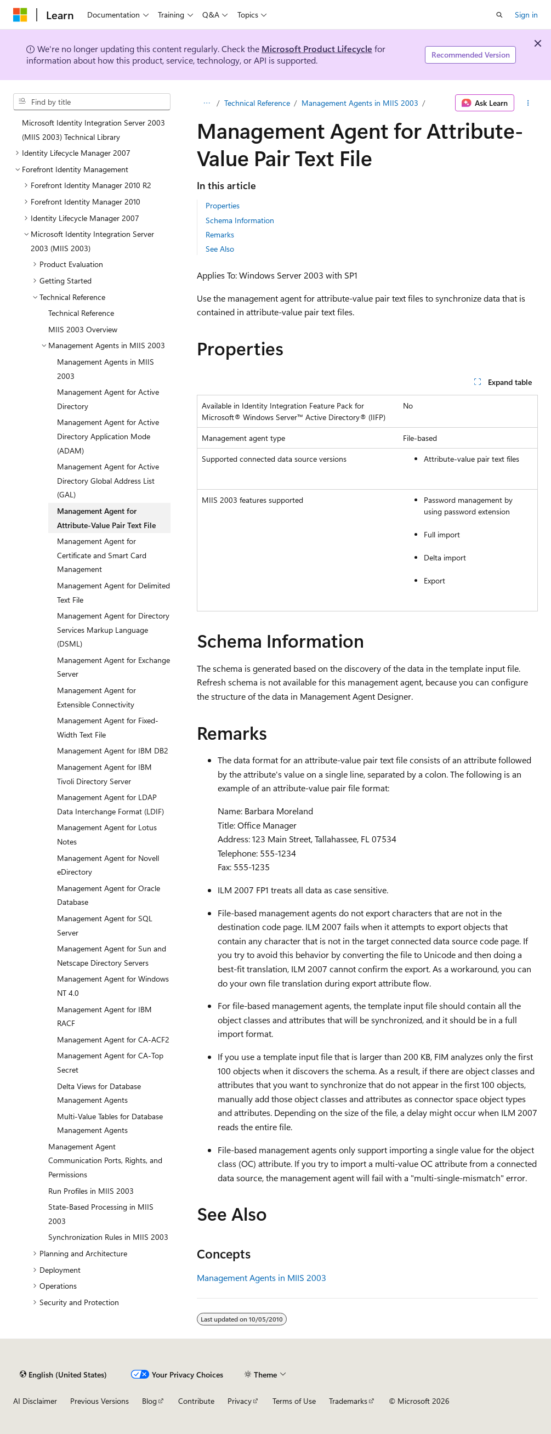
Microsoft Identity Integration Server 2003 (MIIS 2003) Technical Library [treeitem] (93, 129)
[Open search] (499, 15)
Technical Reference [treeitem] (81, 313)
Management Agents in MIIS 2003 (360, 103)
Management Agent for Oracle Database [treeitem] (108, 895)
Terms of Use (294, 1401)
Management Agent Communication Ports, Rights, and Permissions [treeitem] (105, 1160)
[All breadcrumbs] (206, 103)
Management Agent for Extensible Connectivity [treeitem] (96, 697)
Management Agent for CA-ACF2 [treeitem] (113, 1039)
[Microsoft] (20, 15)
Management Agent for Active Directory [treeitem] (108, 399)
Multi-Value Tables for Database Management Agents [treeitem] (110, 1123)
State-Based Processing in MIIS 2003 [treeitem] (101, 1213)
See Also (220, 248)
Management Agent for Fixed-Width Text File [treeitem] (107, 727)
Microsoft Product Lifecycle (317, 48)
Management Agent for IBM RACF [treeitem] (104, 1016)
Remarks (220, 234)
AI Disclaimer (35, 1401)
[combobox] (92, 102)
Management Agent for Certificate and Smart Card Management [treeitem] (101, 555)
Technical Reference (257, 103)
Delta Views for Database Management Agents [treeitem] (99, 1093)
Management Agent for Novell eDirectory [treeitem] (108, 865)
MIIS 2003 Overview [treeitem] (82, 329)
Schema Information (240, 220)
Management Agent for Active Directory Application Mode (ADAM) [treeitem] (108, 436)
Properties (223, 205)
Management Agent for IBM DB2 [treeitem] (112, 750)
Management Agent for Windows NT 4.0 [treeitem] (113, 985)
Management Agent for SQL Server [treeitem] (104, 925)
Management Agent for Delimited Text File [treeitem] (113, 592)
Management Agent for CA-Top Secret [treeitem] (110, 1062)
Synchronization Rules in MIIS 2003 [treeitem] (108, 1237)
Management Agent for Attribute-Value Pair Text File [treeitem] (106, 518)
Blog (149, 1401)
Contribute (196, 1401)
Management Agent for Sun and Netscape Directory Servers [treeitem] (111, 955)
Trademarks (348, 1401)
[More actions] (528, 103)
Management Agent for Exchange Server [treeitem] (113, 667)
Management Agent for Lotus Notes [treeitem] (107, 834)
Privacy (240, 1401)
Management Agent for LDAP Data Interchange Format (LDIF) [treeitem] (110, 804)
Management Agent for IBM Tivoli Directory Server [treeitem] (104, 774)
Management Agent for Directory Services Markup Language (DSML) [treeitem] (113, 629)
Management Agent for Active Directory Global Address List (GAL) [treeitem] (108, 480)
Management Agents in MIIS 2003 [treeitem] (105, 368)
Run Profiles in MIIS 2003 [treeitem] (91, 1191)
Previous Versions (99, 1401)
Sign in (526, 14)
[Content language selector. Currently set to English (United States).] (63, 1374)
